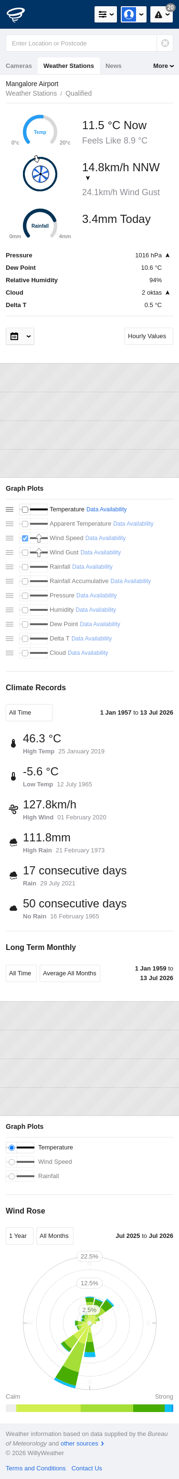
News (113, 65)
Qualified (78, 93)
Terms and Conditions (36, 1468)
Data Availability (106, 509)
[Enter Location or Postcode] (89, 43)
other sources (79, 1443)
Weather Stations (68, 65)
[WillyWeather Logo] (21, 14)
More (160, 65)
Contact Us (87, 1468)
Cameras (19, 65)
